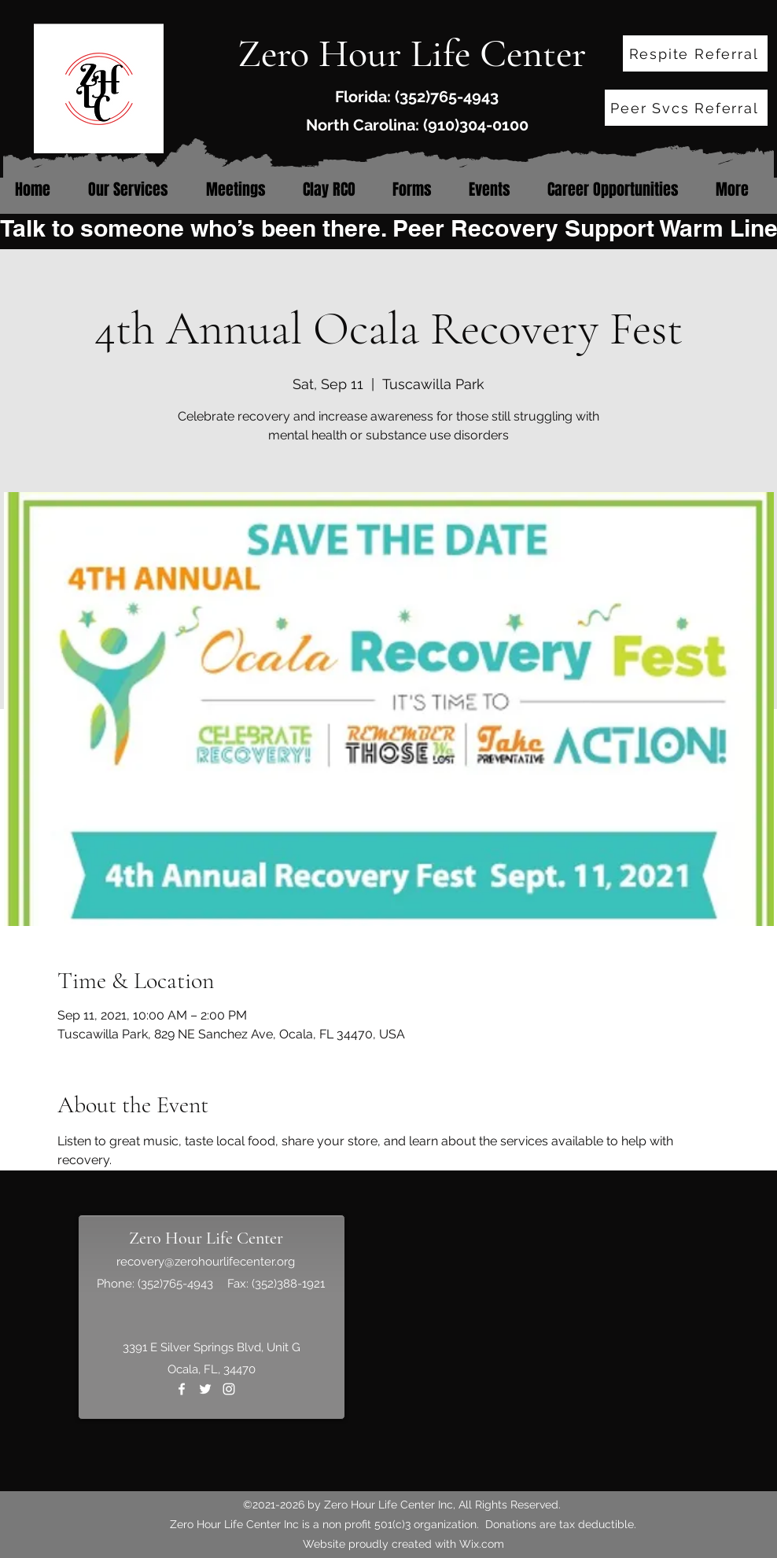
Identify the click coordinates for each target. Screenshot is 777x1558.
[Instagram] (229, 1389)
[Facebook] (182, 1389)
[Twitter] (205, 1389)
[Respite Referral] (695, 53)
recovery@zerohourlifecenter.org (205, 1262)
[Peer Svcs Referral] (686, 108)
